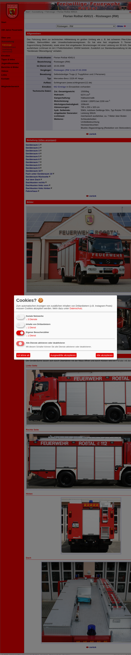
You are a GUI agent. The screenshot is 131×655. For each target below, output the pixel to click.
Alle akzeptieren (105, 355)
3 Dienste (31, 319)
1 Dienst (31, 327)
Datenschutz (76, 308)
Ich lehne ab (23, 355)
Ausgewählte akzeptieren (63, 355)
